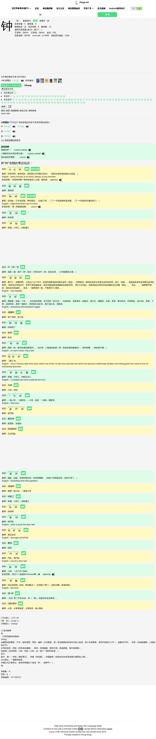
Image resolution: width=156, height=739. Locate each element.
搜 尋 (107, 14)
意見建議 (101, 8)
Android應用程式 (117, 8)
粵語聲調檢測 (74, 8)
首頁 (37, 8)
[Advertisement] (74, 55)
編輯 (27, 169)
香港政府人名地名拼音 (11, 85)
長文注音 (60, 8)
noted (109, 728)
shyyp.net (53, 731)
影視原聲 (35, 169)
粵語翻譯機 (47, 8)
